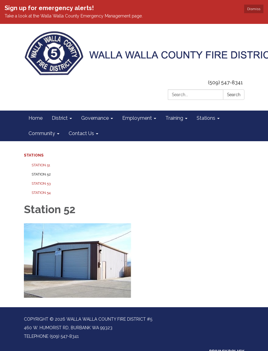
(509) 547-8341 (225, 82)
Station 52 (41, 174)
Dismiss (253, 9)
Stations (33, 155)
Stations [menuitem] (206, 118)
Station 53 (41, 183)
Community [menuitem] (41, 133)
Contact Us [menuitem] (81, 133)
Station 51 (41, 165)
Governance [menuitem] (95, 118)
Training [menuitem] (174, 118)
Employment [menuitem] (137, 118)
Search (233, 94)
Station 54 (41, 193)
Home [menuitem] (35, 118)
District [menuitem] (60, 118)
